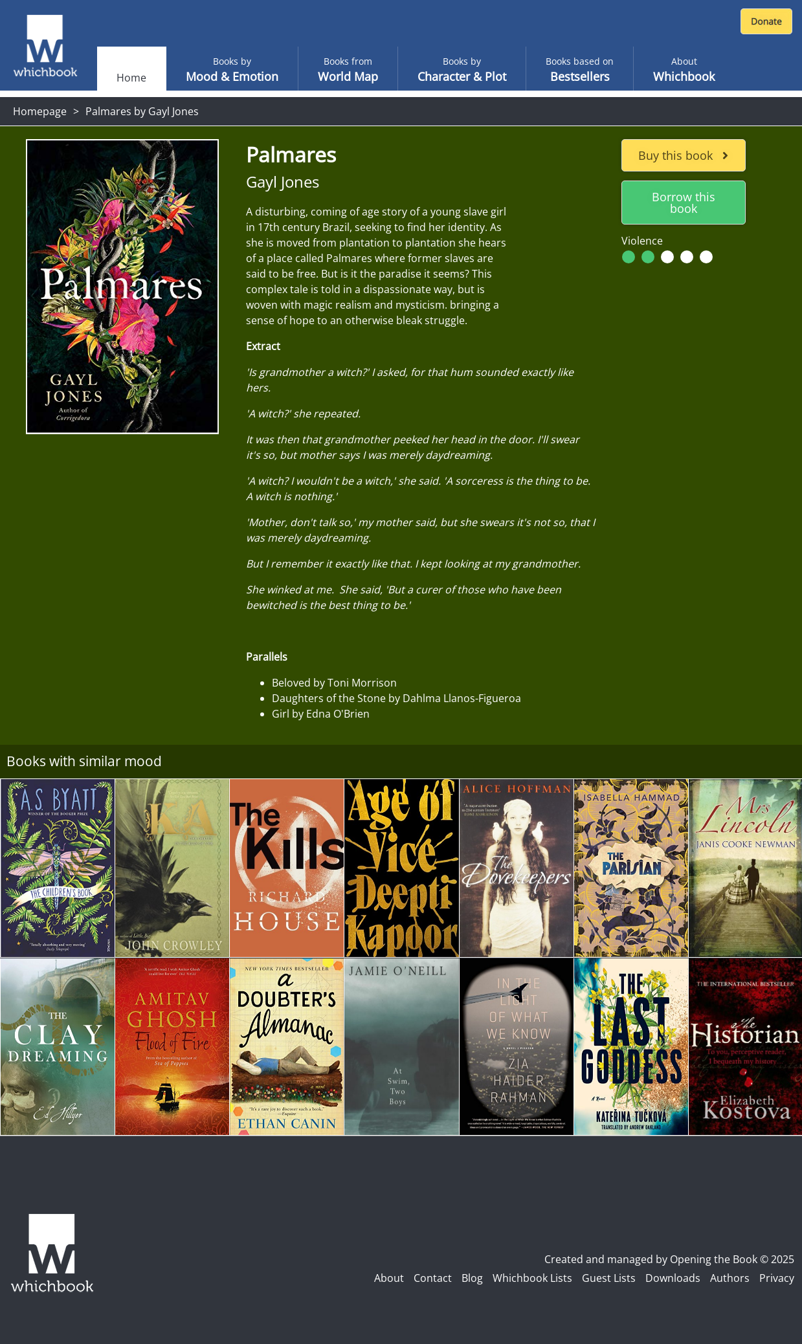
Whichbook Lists (532, 1278)
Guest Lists (609, 1278)
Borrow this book (683, 202)
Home (131, 78)
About (389, 1278)
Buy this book (683, 155)
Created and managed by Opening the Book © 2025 (669, 1259)
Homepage (40, 111)
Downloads (672, 1278)
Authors (730, 1278)
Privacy (776, 1278)
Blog (472, 1278)
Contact (433, 1278)
